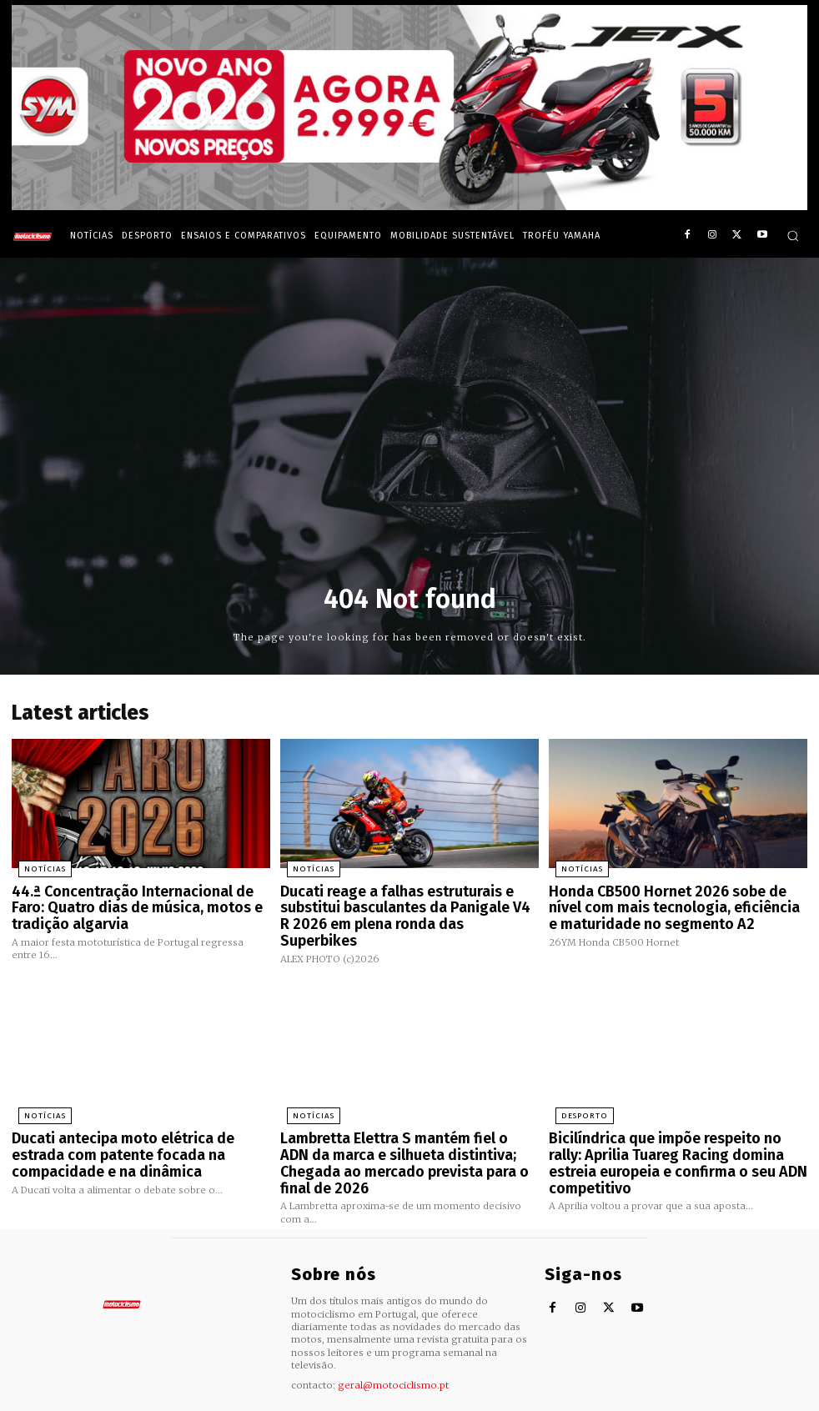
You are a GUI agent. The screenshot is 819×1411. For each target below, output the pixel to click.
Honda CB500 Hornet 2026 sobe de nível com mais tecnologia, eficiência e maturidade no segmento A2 (670, 901)
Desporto (575, 1102)
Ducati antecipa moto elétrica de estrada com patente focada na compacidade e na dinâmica (139, 1137)
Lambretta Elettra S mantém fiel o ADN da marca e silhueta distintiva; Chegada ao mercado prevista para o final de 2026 (405, 1137)
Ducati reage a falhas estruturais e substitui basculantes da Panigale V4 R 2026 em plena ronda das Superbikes (398, 901)
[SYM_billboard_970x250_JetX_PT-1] (409, 206)
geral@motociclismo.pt (393, 1346)
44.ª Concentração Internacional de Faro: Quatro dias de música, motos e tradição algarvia (137, 901)
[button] (792, 235)
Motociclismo (103, 1398)
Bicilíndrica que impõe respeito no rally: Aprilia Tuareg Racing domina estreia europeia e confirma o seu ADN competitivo (669, 1144)
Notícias (36, 866)
